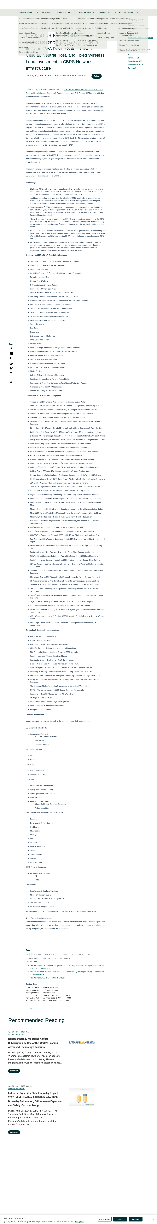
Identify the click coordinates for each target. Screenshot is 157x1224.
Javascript (132, 68)
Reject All (120, 1220)
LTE (72, 954)
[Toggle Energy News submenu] (53, 12)
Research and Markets (74, 75)
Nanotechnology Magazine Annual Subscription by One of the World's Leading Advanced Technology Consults (33, 1043)
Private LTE (90, 954)
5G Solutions (63, 954)
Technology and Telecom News (126, 12)
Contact (29, 1008)
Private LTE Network (33, 958)
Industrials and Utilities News (104, 12)
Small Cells (46, 958)
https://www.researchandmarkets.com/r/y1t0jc (78, 911)
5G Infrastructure (50, 954)
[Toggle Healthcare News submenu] (94, 12)
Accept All (135, 1220)
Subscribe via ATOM (135, 65)
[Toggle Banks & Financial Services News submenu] (75, 12)
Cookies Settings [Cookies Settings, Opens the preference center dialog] (104, 1220)
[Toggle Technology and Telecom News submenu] (137, 12)
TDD (55, 958)
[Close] (153, 1220)
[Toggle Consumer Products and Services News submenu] (38, 12)
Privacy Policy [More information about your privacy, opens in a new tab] (79, 1222)
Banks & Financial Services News (64, 12)
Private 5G (80, 954)
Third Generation (65, 958)
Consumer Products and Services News (27, 12)
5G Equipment (36, 954)
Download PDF (133, 58)
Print (129, 54)
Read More (14, 1071)
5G (28, 954)
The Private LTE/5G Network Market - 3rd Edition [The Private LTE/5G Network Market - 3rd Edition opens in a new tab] (48, 978)
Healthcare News (84, 12)
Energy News (45, 12)
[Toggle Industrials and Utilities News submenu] (115, 12)
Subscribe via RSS (135, 61)
